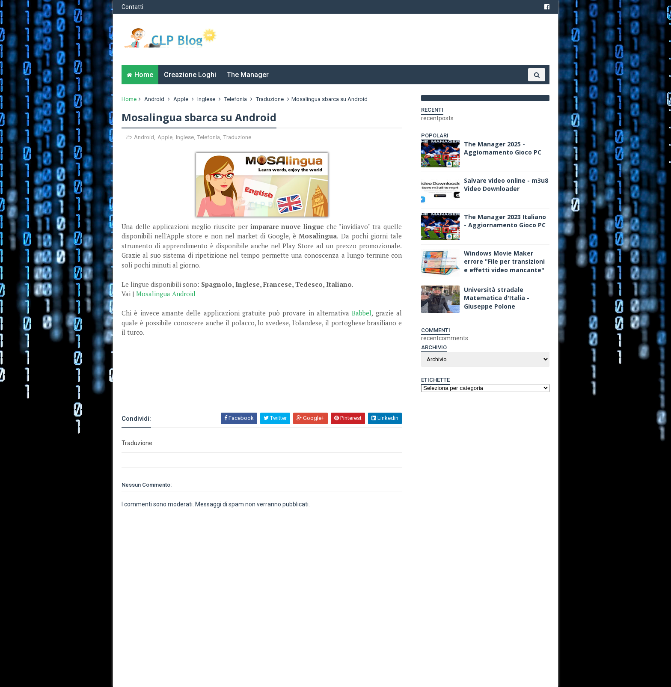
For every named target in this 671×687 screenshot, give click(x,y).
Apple (180, 99)
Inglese (206, 99)
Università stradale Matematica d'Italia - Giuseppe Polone (496, 298)
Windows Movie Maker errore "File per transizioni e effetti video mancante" (504, 261)
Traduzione (270, 99)
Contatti (132, 6)
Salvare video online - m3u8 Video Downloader (506, 184)
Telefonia (235, 99)
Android (154, 99)
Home (143, 75)
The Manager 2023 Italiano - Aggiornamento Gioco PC (505, 221)
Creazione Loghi (190, 75)
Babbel (361, 313)
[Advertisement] (222, 388)
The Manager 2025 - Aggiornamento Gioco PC (502, 148)
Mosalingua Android (165, 293)
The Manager (248, 75)
